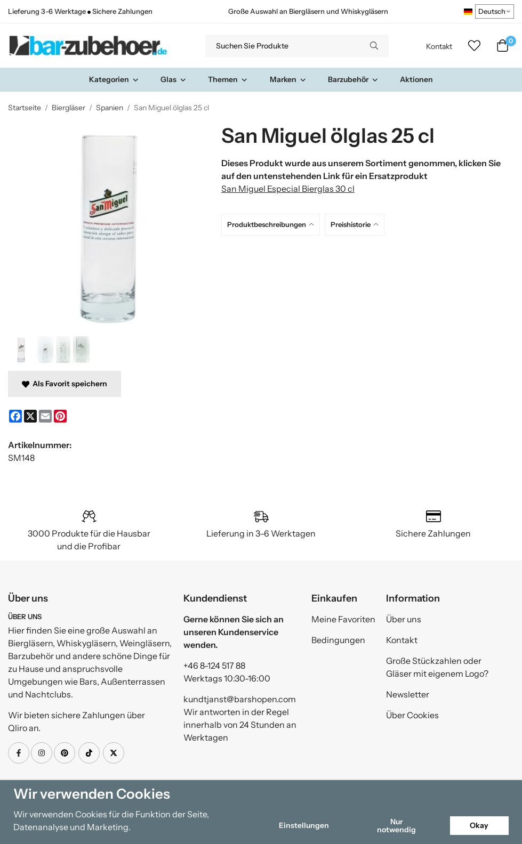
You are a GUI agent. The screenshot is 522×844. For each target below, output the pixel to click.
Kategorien (114, 79)
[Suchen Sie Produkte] (282, 46)
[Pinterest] (60, 416)
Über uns (403, 619)
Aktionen (416, 79)
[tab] (273, 224)
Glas (173, 79)
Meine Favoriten (343, 619)
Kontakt (439, 46)
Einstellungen (304, 825)
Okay (479, 825)
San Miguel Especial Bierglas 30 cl (288, 188)
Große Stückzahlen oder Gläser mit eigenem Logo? (437, 667)
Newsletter (407, 694)
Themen (228, 79)
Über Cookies (412, 715)
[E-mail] (45, 416)
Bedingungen (338, 640)
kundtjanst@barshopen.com (239, 699)
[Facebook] (15, 416)
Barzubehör (353, 79)
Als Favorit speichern (64, 383)
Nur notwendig (396, 825)
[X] (30, 416)
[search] (374, 46)
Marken (288, 79)
